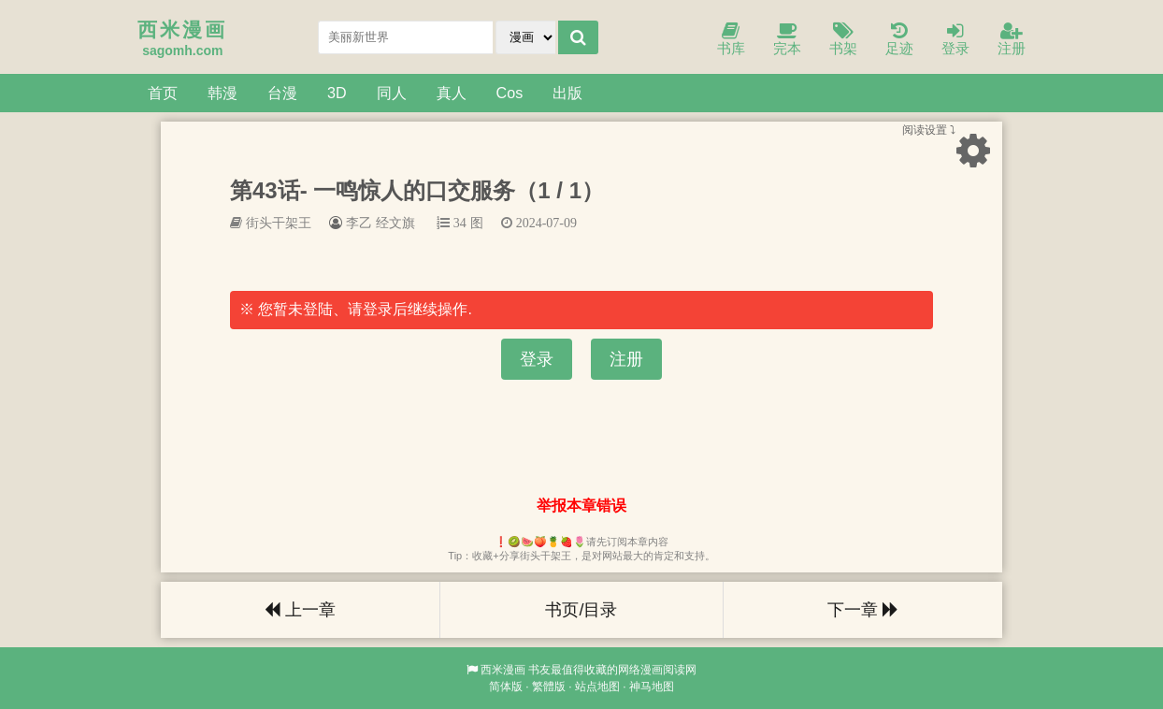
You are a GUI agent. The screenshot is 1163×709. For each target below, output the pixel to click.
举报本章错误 (581, 506)
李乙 (359, 222)
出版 (567, 92)
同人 (392, 92)
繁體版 (549, 686)
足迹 (899, 39)
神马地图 (651, 686)
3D (337, 92)
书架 (843, 39)
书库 (731, 39)
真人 (452, 92)
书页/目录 (581, 609)
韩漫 (222, 92)
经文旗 (395, 222)
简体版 (506, 686)
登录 (955, 39)
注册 (1012, 39)
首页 (163, 92)
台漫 (282, 92)
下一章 (862, 609)
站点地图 (597, 686)
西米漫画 (503, 669)
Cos (510, 92)
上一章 (300, 609)
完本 (787, 39)
